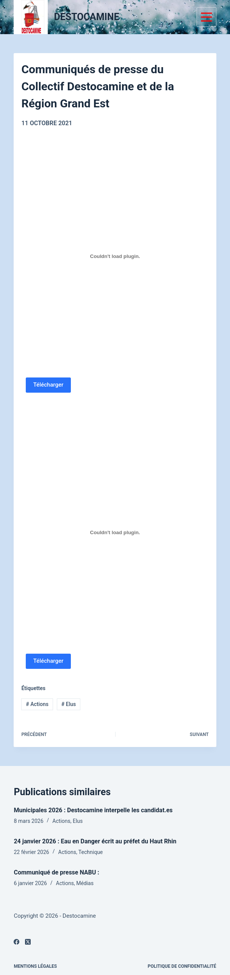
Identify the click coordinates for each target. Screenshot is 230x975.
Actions (37, 704)
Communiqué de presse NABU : (56, 872)
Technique (90, 852)
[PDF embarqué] (114, 256)
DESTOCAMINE (86, 16)
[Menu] (206, 17)
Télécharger (48, 384)
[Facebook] (16, 942)
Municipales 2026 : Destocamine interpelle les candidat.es (93, 810)
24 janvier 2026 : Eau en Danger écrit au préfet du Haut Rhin (95, 841)
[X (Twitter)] (28, 942)
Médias (85, 883)
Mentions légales (35, 966)
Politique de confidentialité (182, 966)
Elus (68, 704)
